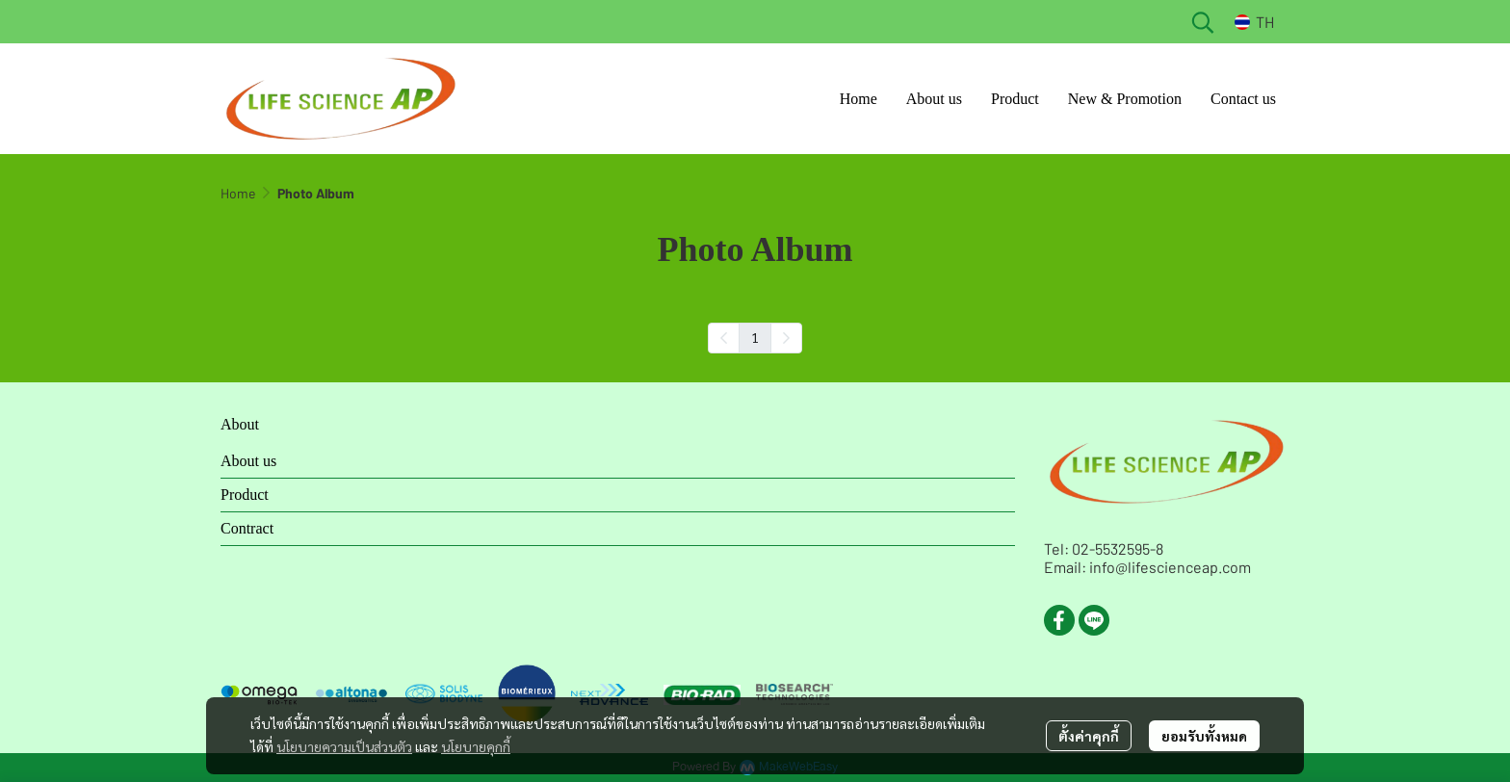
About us (248, 461)
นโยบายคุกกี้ (475, 746)
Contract (247, 528)
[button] (1202, 22)
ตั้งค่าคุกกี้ (1088, 735)
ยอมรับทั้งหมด (1204, 735)
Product (245, 494)
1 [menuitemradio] (755, 337)
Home (238, 193)
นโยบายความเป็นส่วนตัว (344, 746)
